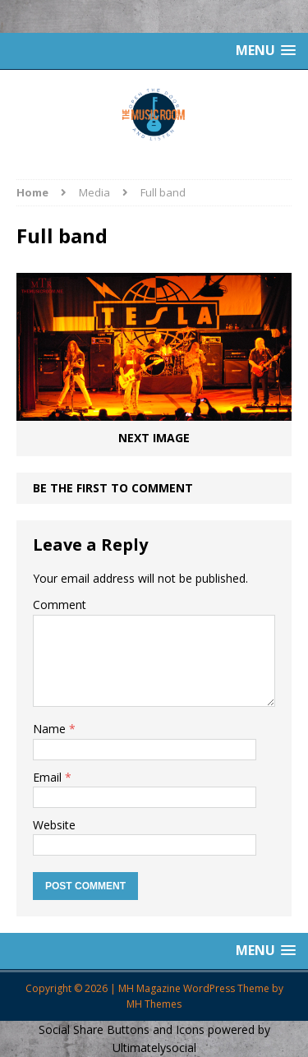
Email (49, 777)
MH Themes (154, 1004)
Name (51, 728)
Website (54, 825)
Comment (59, 604)
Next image (154, 437)
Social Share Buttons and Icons (122, 1029)
